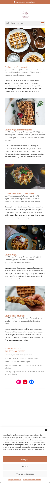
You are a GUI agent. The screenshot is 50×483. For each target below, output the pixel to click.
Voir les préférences (25, 474)
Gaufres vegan (11, 254)
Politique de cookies (14, 480)
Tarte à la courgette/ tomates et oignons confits (21, 358)
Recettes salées (31, 137)
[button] (46, 430)
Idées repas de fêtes (23, 198)
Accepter (25, 459)
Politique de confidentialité (32, 480)
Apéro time (9, 198)
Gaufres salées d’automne (15, 316)
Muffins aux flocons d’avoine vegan (17, 362)
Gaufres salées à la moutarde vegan (19, 193)
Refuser (25, 466)
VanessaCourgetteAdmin (18, 69)
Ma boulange (17, 135)
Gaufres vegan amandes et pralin (18, 129)
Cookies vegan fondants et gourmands (18, 355)
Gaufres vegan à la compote (16, 67)
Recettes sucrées (24, 75)
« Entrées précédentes (13, 348)
